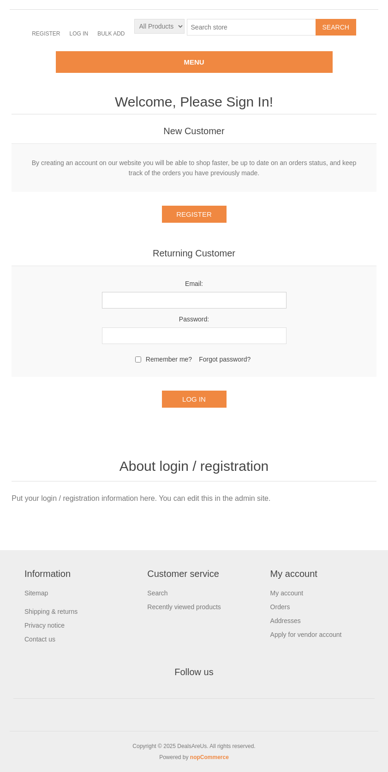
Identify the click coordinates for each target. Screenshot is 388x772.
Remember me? (169, 359)
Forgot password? (225, 359)
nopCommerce (209, 757)
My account (287, 593)
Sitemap (36, 593)
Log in (78, 33)
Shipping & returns (51, 611)
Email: (194, 283)
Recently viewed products (184, 607)
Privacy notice (44, 625)
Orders (280, 607)
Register (46, 33)
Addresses (285, 620)
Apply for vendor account (306, 634)
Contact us (39, 639)
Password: (194, 319)
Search (157, 593)
